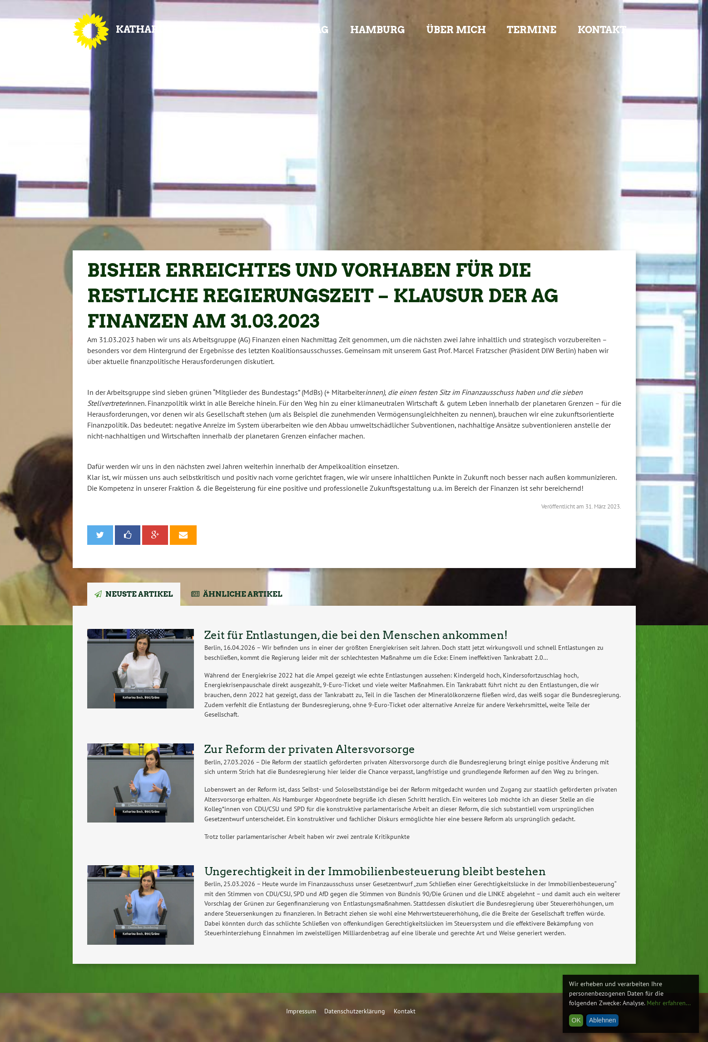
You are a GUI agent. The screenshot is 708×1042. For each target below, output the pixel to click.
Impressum (301, 1011)
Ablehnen (602, 1020)
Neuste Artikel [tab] (139, 594)
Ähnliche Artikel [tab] (242, 594)
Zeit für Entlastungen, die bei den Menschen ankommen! (356, 635)
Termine (531, 29)
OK (576, 1020)
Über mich (456, 29)
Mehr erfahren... (669, 1003)
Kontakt (602, 29)
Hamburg (377, 29)
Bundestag (298, 29)
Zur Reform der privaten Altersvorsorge (309, 749)
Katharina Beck (161, 29)
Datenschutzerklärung (354, 1011)
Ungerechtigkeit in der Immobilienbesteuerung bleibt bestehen (375, 871)
